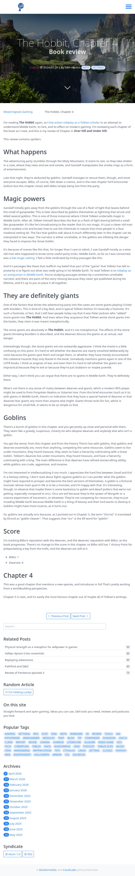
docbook (79, 754)
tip (80, 738)
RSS (28, 854)
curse (9, 742)
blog (71, 738)
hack (47, 746)
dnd (54, 734)
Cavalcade (69, 870)
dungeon (109, 738)
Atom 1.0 (12, 854)
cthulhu (69, 750)
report (20, 742)
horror (58, 742)
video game (105, 742)
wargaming (22, 750)
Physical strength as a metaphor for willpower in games (41, 647)
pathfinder (12, 738)
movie (33, 742)
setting (94, 750)
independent (22, 754)
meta (86, 67)
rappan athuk (42, 750)
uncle (123, 738)
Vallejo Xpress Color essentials (24, 653)
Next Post (81, 616)
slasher (89, 742)
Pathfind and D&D (16, 666)
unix (77, 746)
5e (87, 734)
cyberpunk (21, 746)
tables (36, 746)
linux (82, 750)
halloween (41, 754)
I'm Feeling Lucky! (18, 692)
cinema (45, 742)
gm (118, 734)
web (7, 754)
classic (107, 750)
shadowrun (62, 746)
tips (57, 750)
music (120, 746)
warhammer (31, 738)
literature (74, 742)
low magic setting (23, 258)
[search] (55, 626)
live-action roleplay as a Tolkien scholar (74, 122)
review (96, 734)
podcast (88, 746)
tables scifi (105, 746)
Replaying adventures (19, 660)
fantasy (121, 750)
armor (57, 754)
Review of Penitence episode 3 (24, 673)
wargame (76, 734)
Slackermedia (48, 870)
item (8, 750)
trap (61, 738)
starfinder (92, 738)
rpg (35, 734)
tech (8, 746)
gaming (10, 734)
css (67, 754)
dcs (119, 742)
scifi (45, 734)
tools (108, 734)
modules (48, 738)
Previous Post (58, 616)
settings (98, 67)
